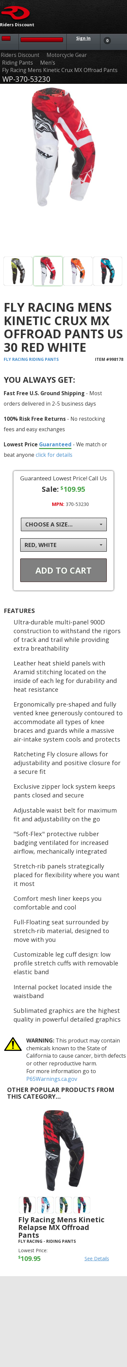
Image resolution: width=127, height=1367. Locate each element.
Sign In (83, 38)
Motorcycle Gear (66, 55)
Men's (47, 62)
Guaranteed (55, 444)
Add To (63, 570)
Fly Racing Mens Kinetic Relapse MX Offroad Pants (61, 1227)
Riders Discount (20, 55)
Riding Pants (17, 62)
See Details (97, 1258)
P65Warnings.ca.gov (51, 1079)
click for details (54, 454)
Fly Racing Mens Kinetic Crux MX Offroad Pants (60, 70)
